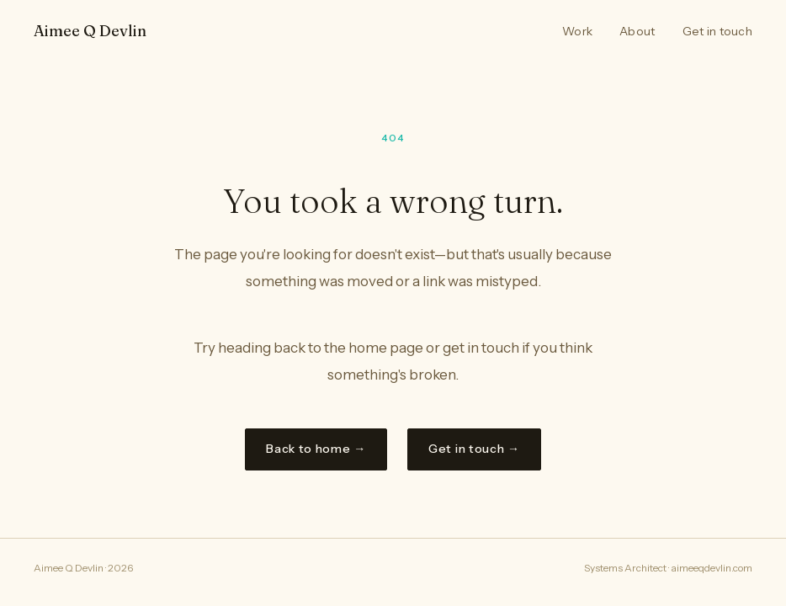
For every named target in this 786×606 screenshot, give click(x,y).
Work (577, 31)
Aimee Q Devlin (90, 30)
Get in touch (717, 31)
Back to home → (316, 448)
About (637, 31)
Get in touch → (474, 448)
